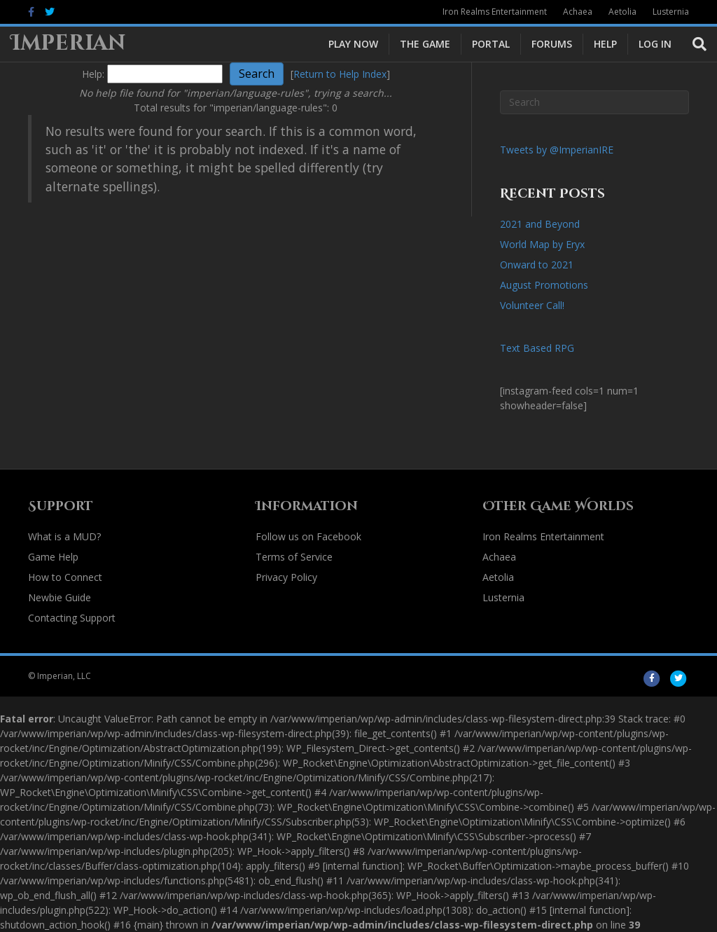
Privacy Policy (286, 577)
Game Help (53, 556)
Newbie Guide (59, 597)
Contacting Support (72, 617)
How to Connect (65, 577)
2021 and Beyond (540, 224)
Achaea (577, 12)
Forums (551, 43)
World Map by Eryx (542, 244)
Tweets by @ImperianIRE (556, 149)
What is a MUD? (64, 536)
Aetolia (622, 12)
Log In (655, 43)
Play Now (353, 43)
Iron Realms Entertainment (495, 12)
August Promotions (544, 285)
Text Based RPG (537, 348)
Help (605, 43)
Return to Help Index (340, 74)
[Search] (694, 44)
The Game (425, 43)
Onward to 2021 (536, 264)
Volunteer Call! (532, 305)
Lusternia (671, 12)
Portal (491, 43)
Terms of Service (294, 556)
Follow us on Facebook (308, 536)
